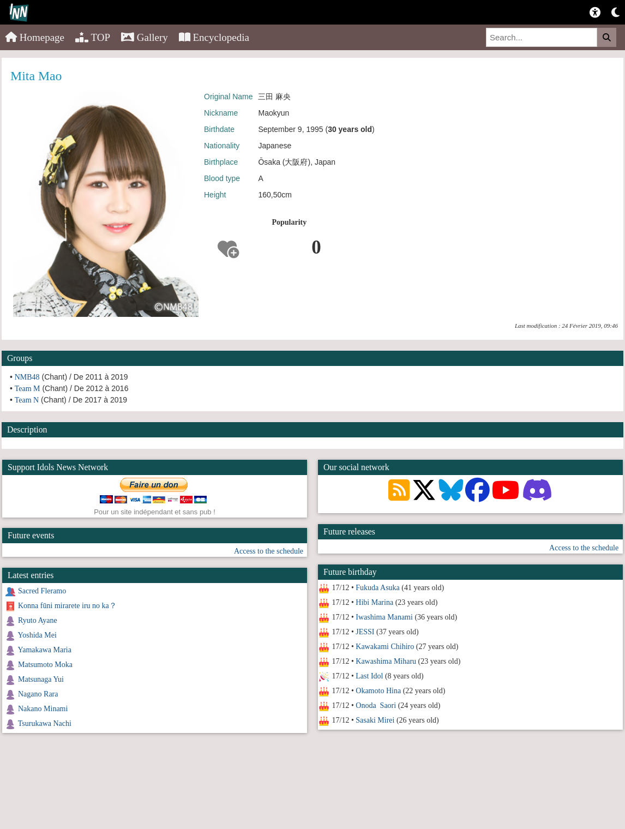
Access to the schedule (583, 548)
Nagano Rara (38, 694)
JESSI (365, 632)
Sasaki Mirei (375, 720)
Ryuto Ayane (37, 620)
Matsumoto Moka (45, 664)
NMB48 (27, 377)
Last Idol (369, 676)
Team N (27, 400)
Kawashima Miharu (386, 661)
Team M (27, 389)
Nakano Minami (43, 709)
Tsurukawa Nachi (44, 723)
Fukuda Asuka (378, 588)
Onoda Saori (376, 705)
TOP (92, 37)
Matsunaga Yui (41, 679)
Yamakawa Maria (44, 650)
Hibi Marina (374, 602)
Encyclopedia (214, 37)
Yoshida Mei (36, 635)
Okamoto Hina (378, 691)
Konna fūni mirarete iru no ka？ (67, 606)
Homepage (34, 37)
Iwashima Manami (384, 617)
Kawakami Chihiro (385, 646)
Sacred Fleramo (42, 591)
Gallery (144, 37)
